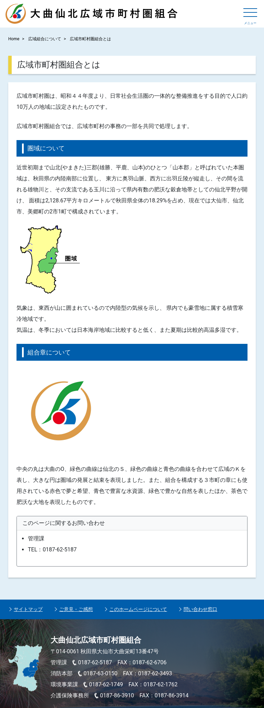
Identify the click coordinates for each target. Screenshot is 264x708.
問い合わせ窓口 (200, 609)
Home (13, 38)
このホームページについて (138, 609)
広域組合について (44, 38)
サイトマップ (28, 609)
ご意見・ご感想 (76, 609)
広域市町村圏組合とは (90, 38)
